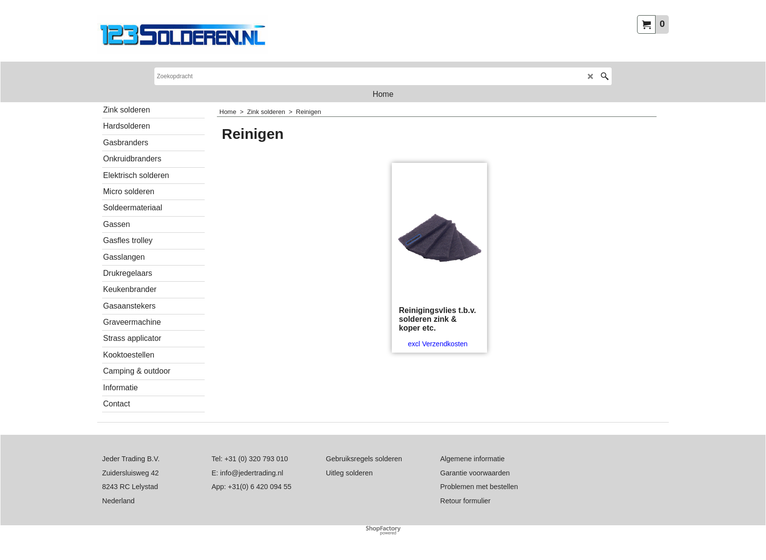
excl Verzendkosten (438, 344)
